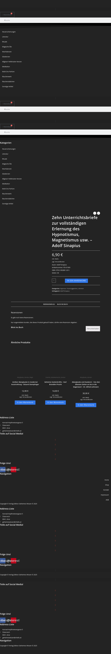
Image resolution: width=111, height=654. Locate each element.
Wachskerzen (7, 52)
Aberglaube (20, 377)
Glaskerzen (6, 57)
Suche (2, 19)
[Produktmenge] (54, 281)
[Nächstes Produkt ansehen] (98, 213)
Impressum (105, 495)
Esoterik (48, 377)
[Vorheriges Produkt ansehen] (94, 213)
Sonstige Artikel (7, 86)
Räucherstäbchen (8, 81)
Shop (107, 485)
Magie (31, 377)
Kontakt (106, 490)
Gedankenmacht (55, 377)
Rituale (4, 42)
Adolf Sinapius (65, 291)
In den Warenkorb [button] (25, 402)
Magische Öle (7, 47)
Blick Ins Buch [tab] (62, 304)
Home (106, 480)
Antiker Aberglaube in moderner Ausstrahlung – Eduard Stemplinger (25, 383)
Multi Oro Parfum (8, 72)
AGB (107, 500)
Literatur (5, 37)
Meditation (6, 67)
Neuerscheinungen (9, 32)
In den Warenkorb (76, 280)
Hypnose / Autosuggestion (68, 288)
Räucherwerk (6, 77)
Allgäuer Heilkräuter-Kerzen (12, 62)
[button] (55, 9)
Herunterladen (93, 328)
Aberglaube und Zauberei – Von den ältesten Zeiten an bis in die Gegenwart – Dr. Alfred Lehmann (86, 384)
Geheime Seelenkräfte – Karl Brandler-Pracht (55, 383)
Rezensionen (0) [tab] (49, 304)
